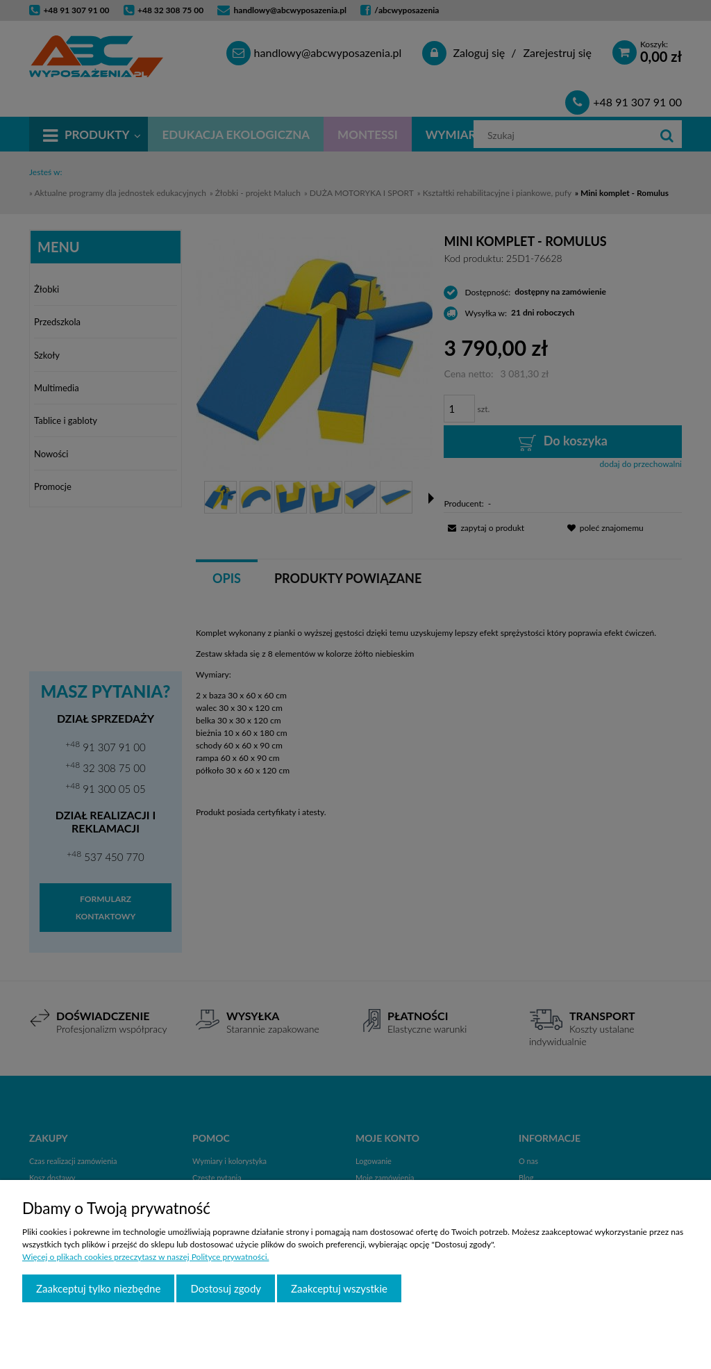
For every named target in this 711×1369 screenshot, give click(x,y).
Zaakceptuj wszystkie (339, 1288)
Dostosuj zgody (225, 1288)
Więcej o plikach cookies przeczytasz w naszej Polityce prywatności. (145, 1257)
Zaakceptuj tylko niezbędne (98, 1288)
